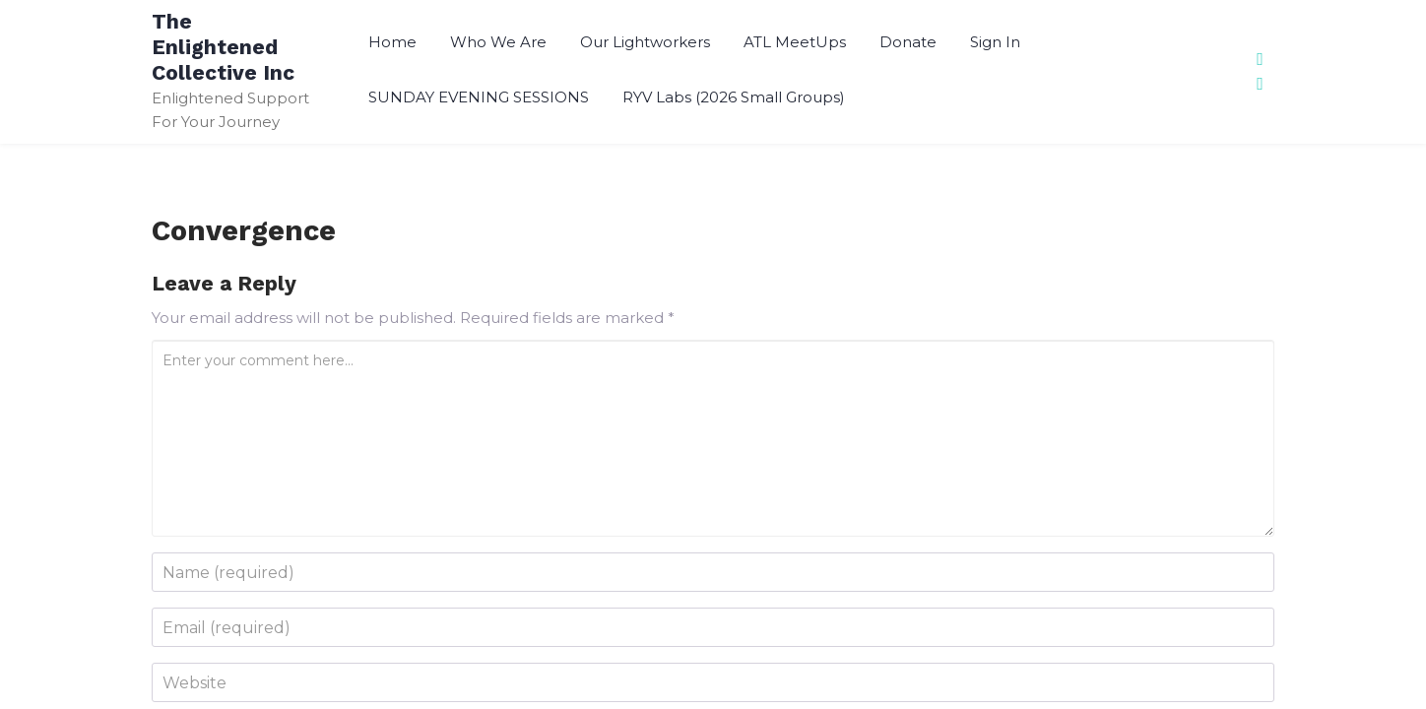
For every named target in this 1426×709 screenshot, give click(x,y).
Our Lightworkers (645, 41)
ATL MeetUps (795, 41)
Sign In (995, 41)
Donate (908, 41)
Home (392, 41)
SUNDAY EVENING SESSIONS (478, 97)
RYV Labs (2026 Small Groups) (733, 97)
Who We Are (498, 41)
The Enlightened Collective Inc (223, 47)
